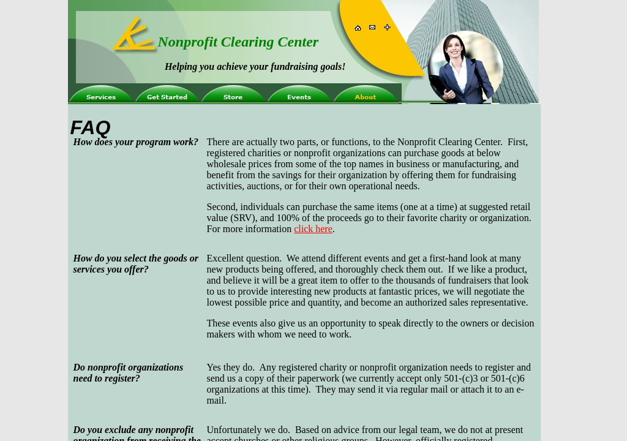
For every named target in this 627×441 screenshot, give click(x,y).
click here (313, 229)
